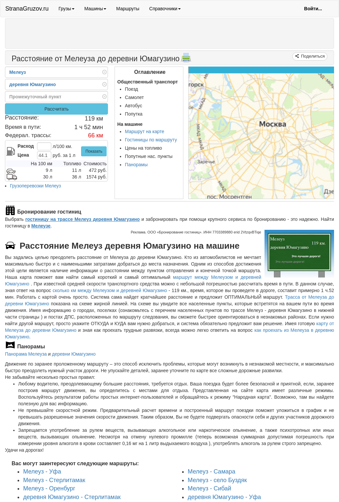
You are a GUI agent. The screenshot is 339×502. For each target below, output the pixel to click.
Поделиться (312, 56)
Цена (23, 155)
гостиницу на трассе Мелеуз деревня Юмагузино (82, 219)
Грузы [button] (66, 8)
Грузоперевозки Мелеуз (35, 185)
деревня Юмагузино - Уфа (224, 497)
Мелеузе (41, 225)
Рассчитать (56, 109)
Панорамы (136, 164)
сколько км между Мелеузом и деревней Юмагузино (110, 290)
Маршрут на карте (144, 131)
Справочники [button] (165, 8)
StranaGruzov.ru (27, 8)
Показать (93, 151)
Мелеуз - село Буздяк (217, 480)
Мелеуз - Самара (211, 471)
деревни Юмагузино (74, 354)
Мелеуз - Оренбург (49, 488)
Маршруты (127, 8)
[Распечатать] (186, 59)
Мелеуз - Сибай (209, 488)
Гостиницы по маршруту (151, 139)
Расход (26, 146)
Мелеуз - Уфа (42, 471)
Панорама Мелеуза (26, 354)
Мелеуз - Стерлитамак (54, 480)
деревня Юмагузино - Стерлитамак (72, 497)
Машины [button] (95, 8)
